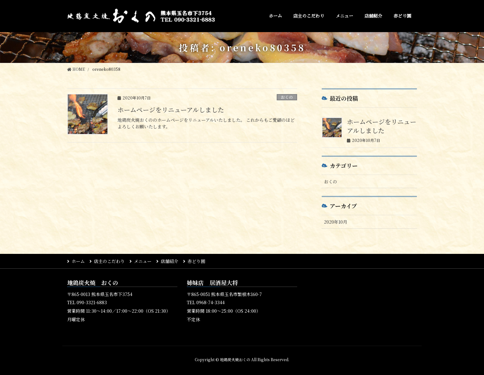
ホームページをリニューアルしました (171, 109)
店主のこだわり (109, 261)
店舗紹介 (169, 261)
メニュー (143, 261)
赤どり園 (196, 261)
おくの (287, 97)
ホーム (78, 261)
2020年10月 (335, 222)
